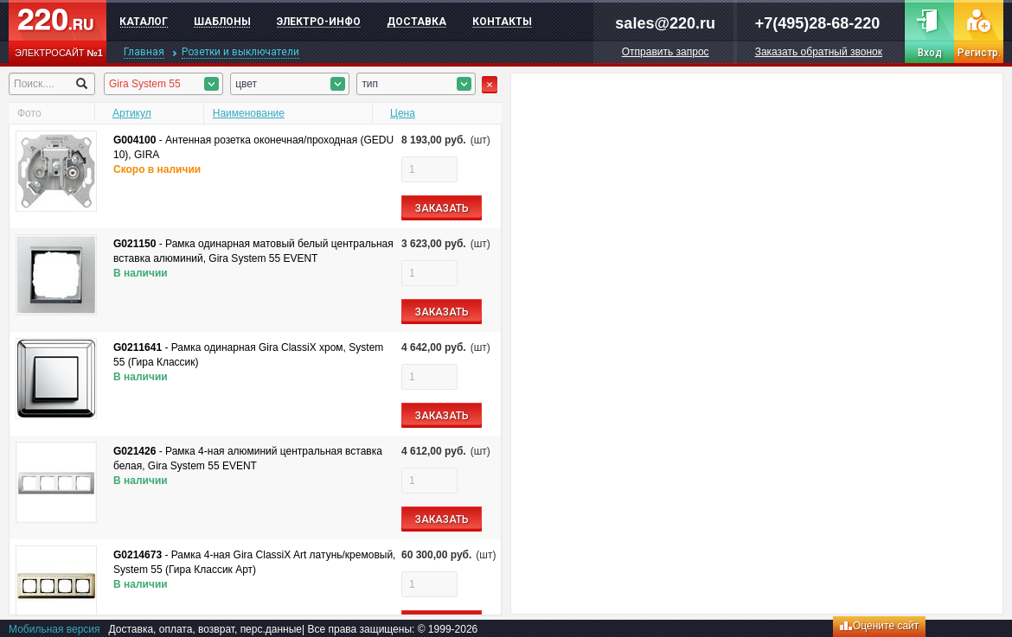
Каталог (143, 22)
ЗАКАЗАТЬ (442, 208)
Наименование (249, 113)
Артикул (131, 113)
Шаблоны (222, 22)
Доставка (416, 22)
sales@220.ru (665, 23)
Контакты (502, 22)
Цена (402, 113)
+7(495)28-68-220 (818, 23)
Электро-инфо (319, 22)
